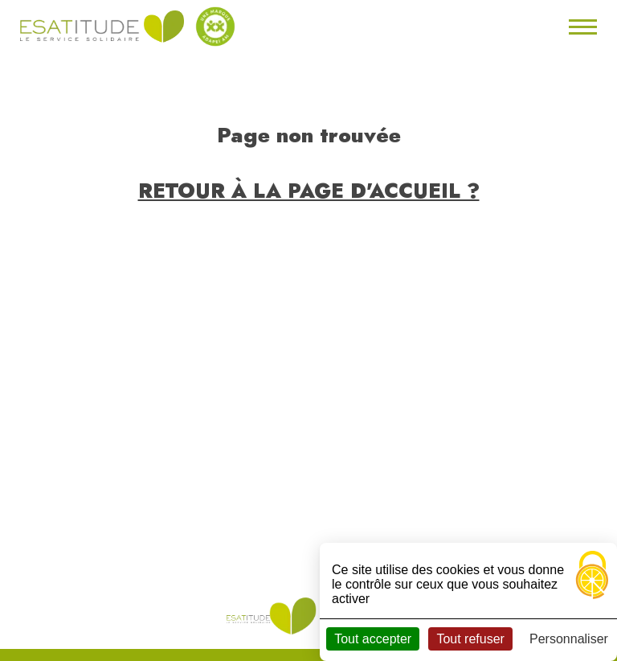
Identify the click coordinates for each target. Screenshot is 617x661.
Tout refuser (470, 639)
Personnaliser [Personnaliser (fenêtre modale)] (568, 639)
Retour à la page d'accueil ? (309, 190)
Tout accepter (372, 639)
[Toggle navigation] (580, 26)
